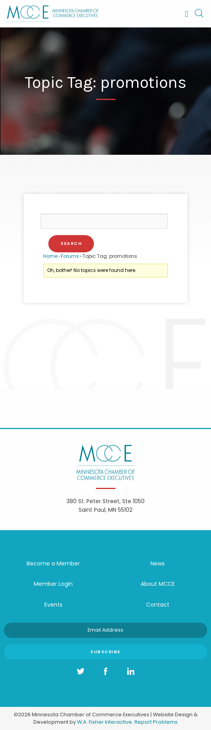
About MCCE (158, 584)
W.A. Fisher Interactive (104, 722)
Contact (157, 605)
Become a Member (53, 563)
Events (53, 605)
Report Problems (156, 722)
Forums (70, 256)
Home (50, 256)
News (157, 563)
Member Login (53, 584)
